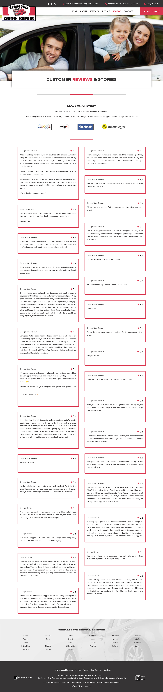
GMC (70, 639)
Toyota (70, 649)
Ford (48, 639)
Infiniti (137, 639)
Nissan (48, 646)
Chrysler (137, 636)
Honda (92, 639)
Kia (48, 642)
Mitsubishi (25, 646)
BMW (48, 636)
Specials (105, 11)
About (83, 11)
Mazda (115, 642)
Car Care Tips (96, 670)
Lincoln (93, 642)
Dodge (25, 639)
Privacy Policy (96, 682)
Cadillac (92, 636)
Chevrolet (115, 636)
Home (74, 11)
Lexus (70, 642)
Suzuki (48, 649)
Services (94, 11)
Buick (70, 636)
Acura (25, 636)
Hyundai (115, 639)
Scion (137, 646)
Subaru (26, 649)
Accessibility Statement (111, 682)
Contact (128, 11)
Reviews (117, 11)
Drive (75, 686)
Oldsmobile (70, 646)
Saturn (115, 646)
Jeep (26, 642)
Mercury (137, 642)
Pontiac (93, 646)
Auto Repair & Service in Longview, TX (91, 675)
